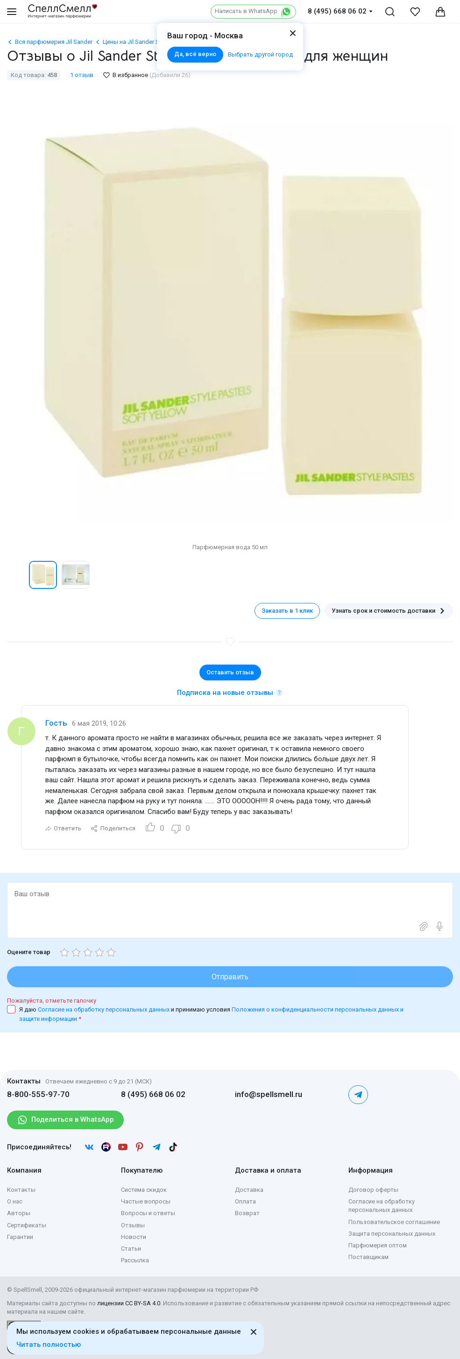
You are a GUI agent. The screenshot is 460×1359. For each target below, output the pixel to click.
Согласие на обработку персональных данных (104, 1009)
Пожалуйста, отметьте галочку (51, 1000)
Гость (56, 723)
